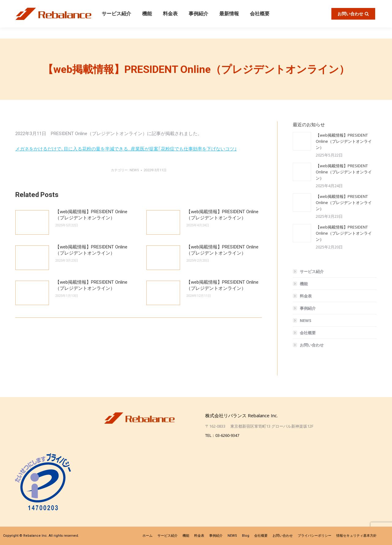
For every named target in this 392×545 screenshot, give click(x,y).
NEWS (134, 170)
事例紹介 (308, 308)
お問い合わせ (312, 345)
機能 (304, 283)
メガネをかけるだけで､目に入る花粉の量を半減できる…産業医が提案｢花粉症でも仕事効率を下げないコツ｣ (126, 149)
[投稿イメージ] (32, 222)
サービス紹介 (312, 271)
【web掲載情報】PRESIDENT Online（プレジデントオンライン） (91, 215)
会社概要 (308, 332)
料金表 (306, 296)
